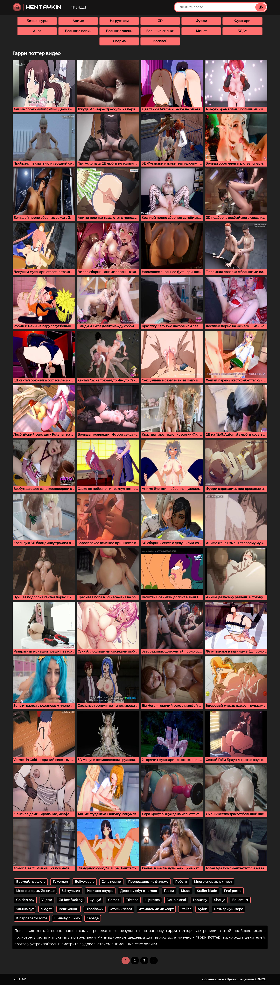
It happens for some (31, 918)
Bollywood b (84, 882)
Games (113, 900)
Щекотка (152, 900)
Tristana (132, 900)
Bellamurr (240, 900)
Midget (46, 909)
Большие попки (78, 31)
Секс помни (111, 882)
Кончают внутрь (100, 891)
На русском (119, 21)
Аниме (78, 21)
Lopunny (200, 900)
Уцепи (46, 900)
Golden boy (25, 900)
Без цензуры (37, 21)
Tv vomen (60, 882)
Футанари (242, 21)
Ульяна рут (25, 909)
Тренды (78, 7)
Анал (37, 31)
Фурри (201, 21)
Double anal (176, 900)
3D (160, 21)
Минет (201, 31)
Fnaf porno (232, 891)
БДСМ (242, 31)
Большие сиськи (160, 31)
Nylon (202, 909)
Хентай (20, 979)
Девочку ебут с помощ (138, 891)
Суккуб (95, 900)
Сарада (93, 918)
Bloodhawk (94, 909)
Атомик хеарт (121, 909)
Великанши (68, 909)
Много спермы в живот (213, 882)
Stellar (185, 909)
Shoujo (219, 900)
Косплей (160, 41)
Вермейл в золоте (31, 882)
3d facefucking (71, 900)
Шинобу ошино (67, 918)
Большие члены (119, 31)
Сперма (119, 41)
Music (185, 891)
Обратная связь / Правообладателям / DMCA (234, 979)
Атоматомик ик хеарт (156, 909)
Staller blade (207, 891)
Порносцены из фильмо (148, 882)
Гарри (169, 891)
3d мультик (71, 891)
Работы (181, 882)
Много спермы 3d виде (35, 891)
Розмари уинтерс (228, 909)
